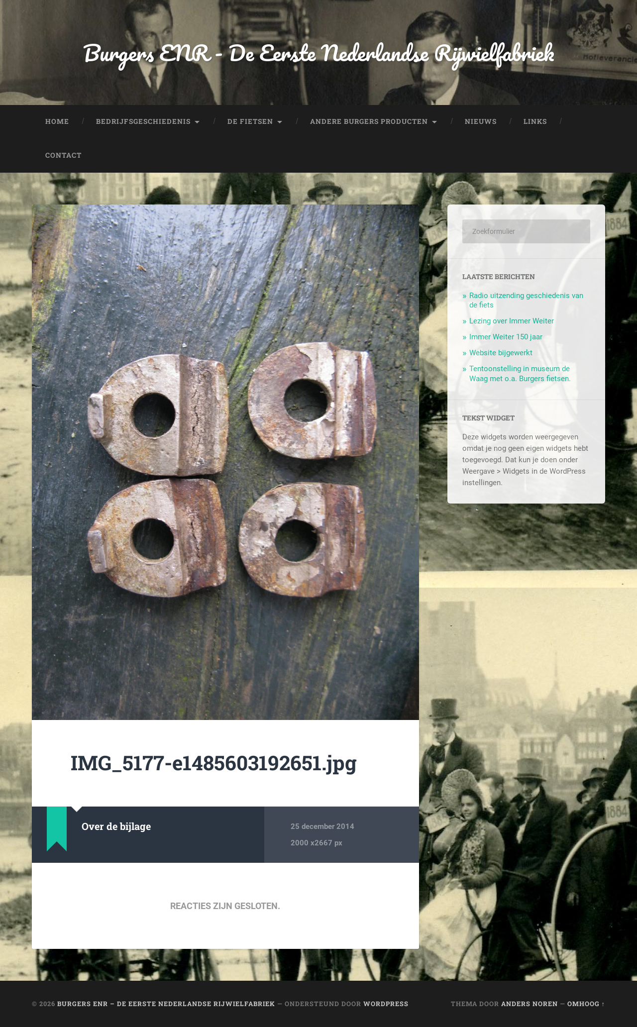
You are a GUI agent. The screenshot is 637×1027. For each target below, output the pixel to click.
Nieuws (481, 121)
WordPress (386, 1004)
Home (57, 121)
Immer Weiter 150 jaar (505, 336)
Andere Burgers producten (369, 121)
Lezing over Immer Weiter (511, 320)
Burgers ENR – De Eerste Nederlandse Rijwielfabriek (166, 1004)
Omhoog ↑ (586, 1004)
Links (535, 121)
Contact (63, 155)
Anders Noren (529, 1004)
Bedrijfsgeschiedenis (143, 121)
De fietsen (250, 121)
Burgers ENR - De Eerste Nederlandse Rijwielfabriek (318, 52)
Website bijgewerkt (500, 352)
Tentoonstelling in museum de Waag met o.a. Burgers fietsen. (520, 373)
